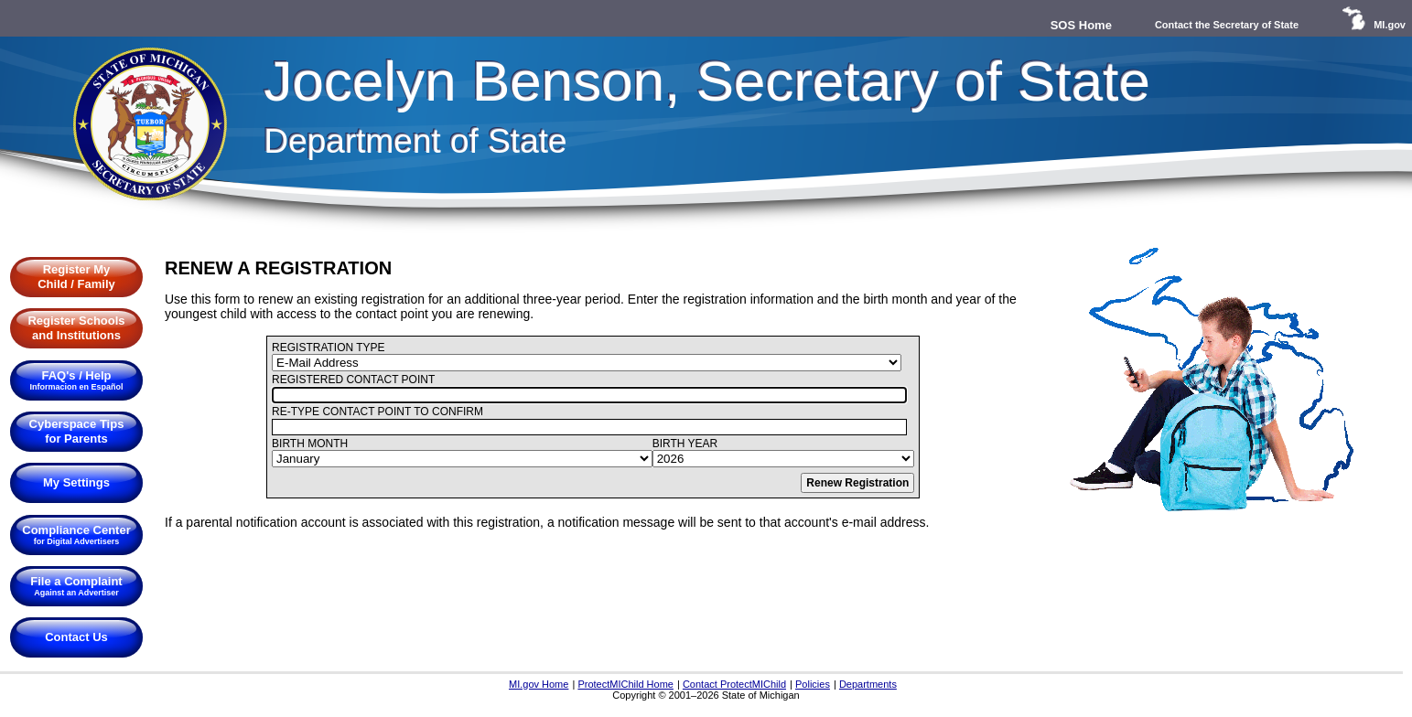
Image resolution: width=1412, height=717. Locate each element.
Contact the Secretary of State (1227, 24)
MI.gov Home (538, 684)
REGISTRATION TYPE (328, 347)
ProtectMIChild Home (625, 684)
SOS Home (1081, 25)
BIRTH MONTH (310, 443)
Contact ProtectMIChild (734, 684)
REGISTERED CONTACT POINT (353, 379)
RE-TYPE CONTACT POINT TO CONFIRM (377, 411)
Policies (812, 684)
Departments (868, 684)
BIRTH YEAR (685, 443)
